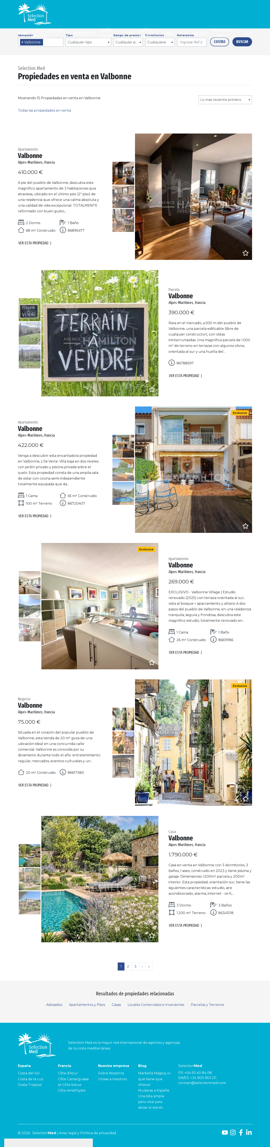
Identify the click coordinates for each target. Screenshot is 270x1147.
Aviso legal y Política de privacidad (87, 1133)
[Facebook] (241, 1134)
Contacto (199, 33)
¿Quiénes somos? (107, 33)
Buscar (242, 41)
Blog (130, 33)
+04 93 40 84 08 (198, 1073)
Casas (116, 1005)
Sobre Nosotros (111, 1073)
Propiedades (82, 33)
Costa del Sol (29, 1073)
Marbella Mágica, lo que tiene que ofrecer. (154, 1079)
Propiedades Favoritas (222, 33)
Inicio (22, 33)
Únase (169, 33)
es (247, 33)
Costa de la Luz (30, 1079)
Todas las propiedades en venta (44, 110)
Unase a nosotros (112, 1079)
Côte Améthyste (71, 1090)
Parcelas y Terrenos (207, 1005)
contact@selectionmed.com (202, 1083)
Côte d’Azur (68, 1073)
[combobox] (40, 42)
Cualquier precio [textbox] (129, 42)
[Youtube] (225, 1134)
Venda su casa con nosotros (46, 33)
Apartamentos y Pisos (87, 1005)
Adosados (54, 1005)
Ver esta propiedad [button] (34, 243)
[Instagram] (233, 1134)
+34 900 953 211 (203, 1078)
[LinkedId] (249, 1134)
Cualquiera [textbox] (156, 42)
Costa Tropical (30, 1085)
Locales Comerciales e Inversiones (156, 1005)
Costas (219, 41)
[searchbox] (45, 42)
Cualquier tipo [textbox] (80, 42)
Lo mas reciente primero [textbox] (220, 100)
